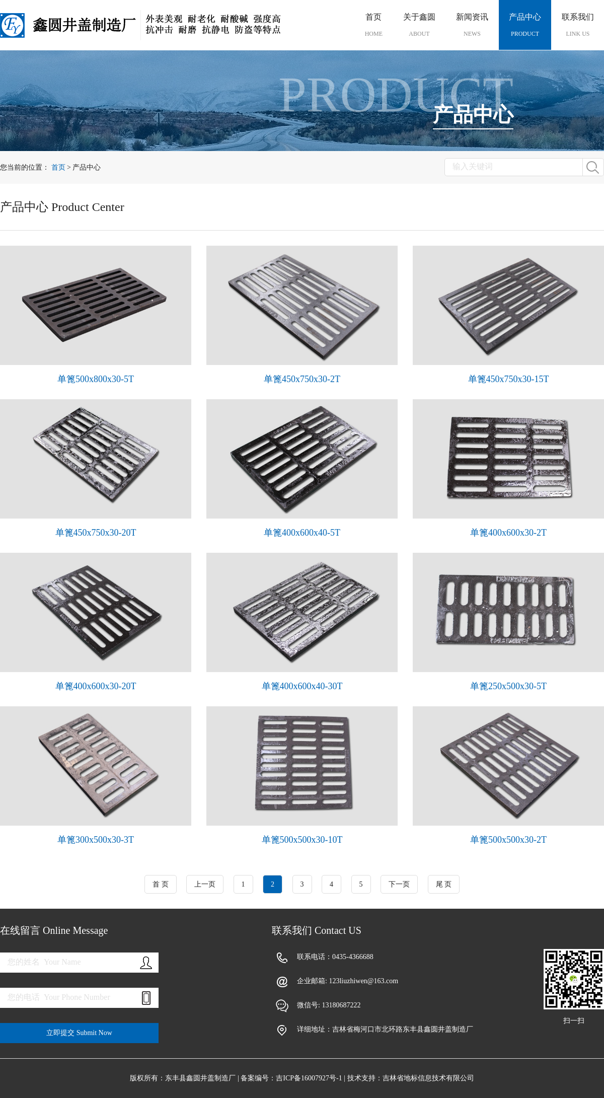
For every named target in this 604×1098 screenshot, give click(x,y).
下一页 (399, 884)
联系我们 (578, 25)
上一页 (204, 884)
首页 (374, 25)
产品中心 (525, 25)
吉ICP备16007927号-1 (309, 1078)
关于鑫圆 (419, 25)
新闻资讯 (472, 25)
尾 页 (444, 884)
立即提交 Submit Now (79, 1033)
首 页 (161, 884)
